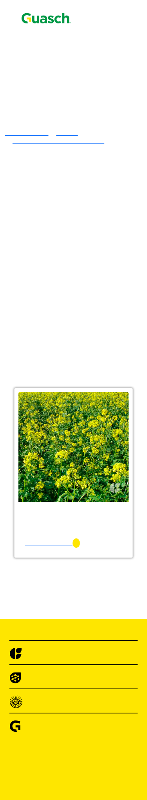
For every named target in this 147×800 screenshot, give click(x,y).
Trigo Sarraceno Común (92, 547)
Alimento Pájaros (41, 47)
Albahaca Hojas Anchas (92, 638)
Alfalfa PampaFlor (85, 126)
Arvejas (56, 688)
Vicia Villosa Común (88, 442)
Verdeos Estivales (68, 337)
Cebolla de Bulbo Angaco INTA (102, 772)
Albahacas (59, 631)
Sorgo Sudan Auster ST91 (94, 407)
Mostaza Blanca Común (92, 449)
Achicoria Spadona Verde (94, 624)
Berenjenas (60, 702)
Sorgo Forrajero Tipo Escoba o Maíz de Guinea (100, 425)
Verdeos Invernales (70, 274)
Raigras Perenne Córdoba (94, 267)
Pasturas (41, 91)
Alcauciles (59, 653)
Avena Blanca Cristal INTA (96, 288)
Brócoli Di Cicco (83, 730)
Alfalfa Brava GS (84, 105)
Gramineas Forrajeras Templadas (87, 196)
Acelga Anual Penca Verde (95, 568)
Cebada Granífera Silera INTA (100, 316)
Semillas (29, 33)
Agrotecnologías (39, 40)
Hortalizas (43, 554)
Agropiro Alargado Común (95, 203)
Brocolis (56, 723)
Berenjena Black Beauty (92, 709)
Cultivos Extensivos (56, 477)
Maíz (52, 519)
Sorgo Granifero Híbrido (77, 484)
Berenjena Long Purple (91, 716)
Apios (53, 667)
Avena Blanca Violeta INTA (97, 281)
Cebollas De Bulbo (70, 758)
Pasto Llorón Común (88, 245)
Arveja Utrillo (79, 695)
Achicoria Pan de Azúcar (93, 610)
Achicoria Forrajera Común (96, 470)
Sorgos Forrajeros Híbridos (80, 365)
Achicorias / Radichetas (76, 596)
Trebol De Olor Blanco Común (101, 182)
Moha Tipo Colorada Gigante (99, 358)
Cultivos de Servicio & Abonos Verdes (94, 414)
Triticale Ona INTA (86, 330)
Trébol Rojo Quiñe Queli (93, 189)
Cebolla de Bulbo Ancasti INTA (102, 765)
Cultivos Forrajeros (70, 456)
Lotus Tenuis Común (88, 140)
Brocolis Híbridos (68, 737)
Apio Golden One (84, 674)
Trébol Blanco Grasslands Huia (101, 147)
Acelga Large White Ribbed (97, 575)
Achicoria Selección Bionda (97, 617)
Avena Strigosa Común (91, 295)
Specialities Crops (69, 533)
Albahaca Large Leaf (88, 645)
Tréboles (57, 133)
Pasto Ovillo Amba (86, 253)
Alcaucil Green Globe (89, 660)
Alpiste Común (81, 540)
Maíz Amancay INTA (89, 526)
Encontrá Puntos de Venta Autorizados (63, 61)
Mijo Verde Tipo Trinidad (94, 351)
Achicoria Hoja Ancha (90, 603)
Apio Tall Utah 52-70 (89, 681)
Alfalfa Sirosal (80, 112)
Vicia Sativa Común (87, 435)
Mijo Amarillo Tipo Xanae (95, 344)
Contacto (20, 13)
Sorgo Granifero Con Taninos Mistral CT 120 (99, 495)
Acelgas (56, 561)
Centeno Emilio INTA (90, 323)
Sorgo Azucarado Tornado (94, 372)
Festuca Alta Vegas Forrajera (98, 238)
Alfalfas (56, 98)
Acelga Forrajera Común (93, 463)
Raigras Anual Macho (89, 260)
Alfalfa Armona (82, 119)
